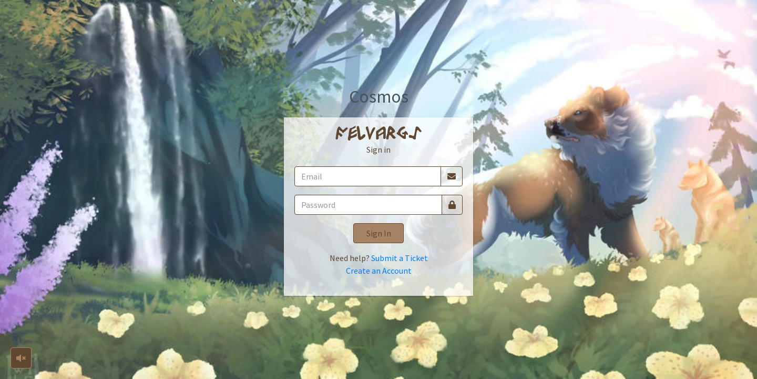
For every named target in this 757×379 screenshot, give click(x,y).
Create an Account (379, 270)
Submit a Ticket (399, 258)
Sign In (378, 233)
